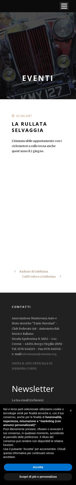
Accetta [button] (38, 467)
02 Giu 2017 (24, 116)
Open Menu (64, 6)
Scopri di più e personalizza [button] (38, 476)
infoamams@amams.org (39, 354)
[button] (70, 410)
